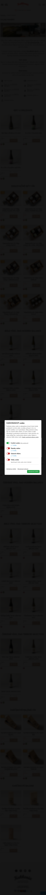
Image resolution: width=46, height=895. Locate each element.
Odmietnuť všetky (11, 469)
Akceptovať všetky (33, 471)
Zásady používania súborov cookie (30, 437)
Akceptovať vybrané (22, 469)
